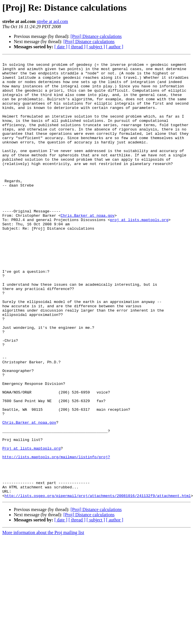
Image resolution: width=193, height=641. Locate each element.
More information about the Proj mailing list (43, 620)
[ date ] (60, 46)
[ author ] (114, 46)
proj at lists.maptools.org (139, 252)
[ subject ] (96, 46)
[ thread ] (76, 46)
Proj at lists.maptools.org (31, 526)
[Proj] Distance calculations (96, 36)
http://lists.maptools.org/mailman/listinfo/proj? (56, 537)
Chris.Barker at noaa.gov (87, 247)
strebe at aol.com (52, 21)
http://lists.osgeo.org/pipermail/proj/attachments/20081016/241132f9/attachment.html (98, 583)
